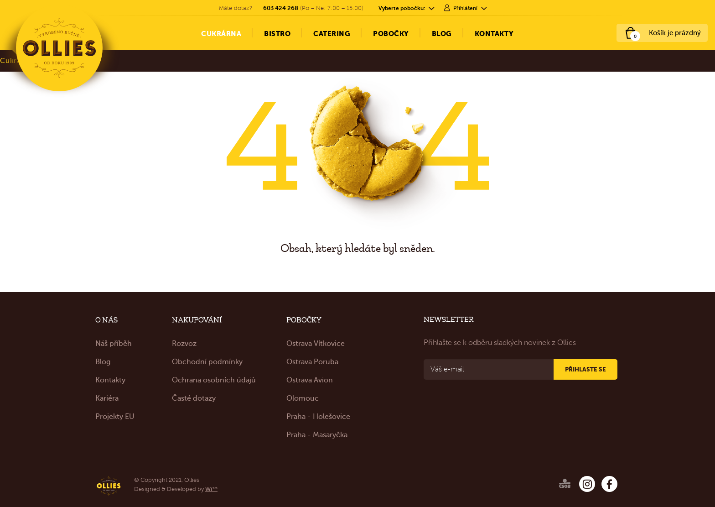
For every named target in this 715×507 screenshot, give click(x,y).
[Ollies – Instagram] (587, 484)
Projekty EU (115, 417)
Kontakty (110, 380)
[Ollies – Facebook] (609, 484)
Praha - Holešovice (318, 417)
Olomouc (302, 398)
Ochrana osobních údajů (214, 380)
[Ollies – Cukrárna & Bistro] (59, 48)
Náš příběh (113, 344)
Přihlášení (465, 8)
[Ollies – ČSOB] (554, 481)
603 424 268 (280, 8)
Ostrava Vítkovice (315, 344)
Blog (102, 362)
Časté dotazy (194, 398)
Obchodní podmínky (207, 362)
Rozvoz (184, 344)
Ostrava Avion (309, 380)
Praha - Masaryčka (316, 435)
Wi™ (211, 489)
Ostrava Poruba (312, 362)
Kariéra (107, 398)
